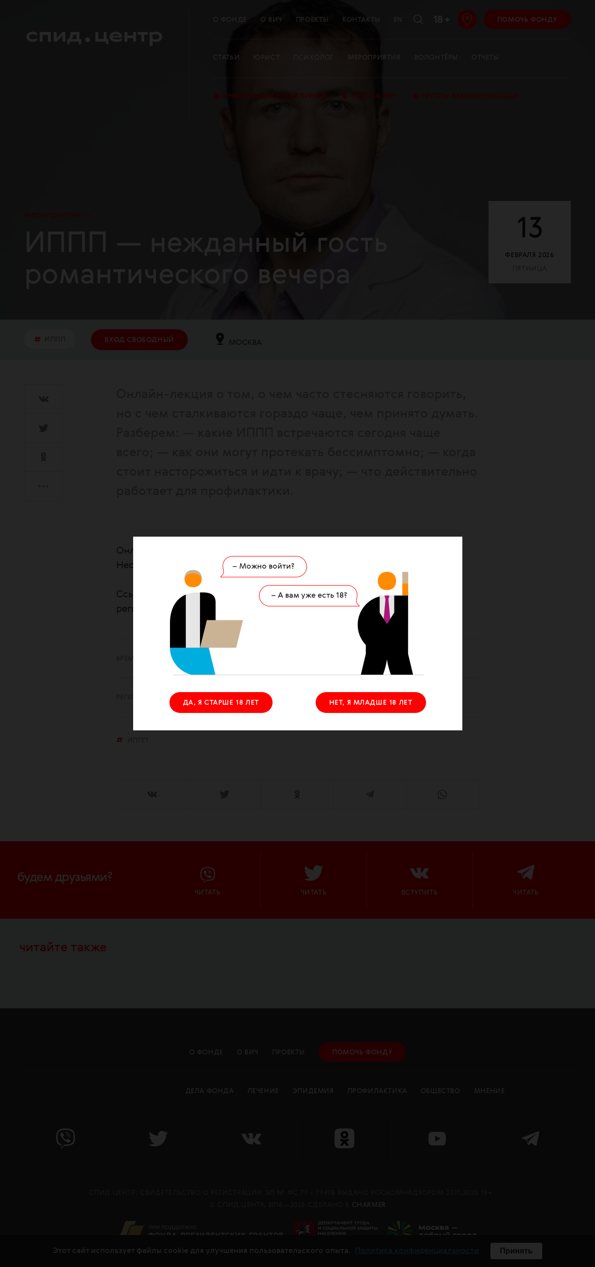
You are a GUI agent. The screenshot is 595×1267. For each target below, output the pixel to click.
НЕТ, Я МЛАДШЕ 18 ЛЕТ (370, 702)
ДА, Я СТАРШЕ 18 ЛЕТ (221, 702)
